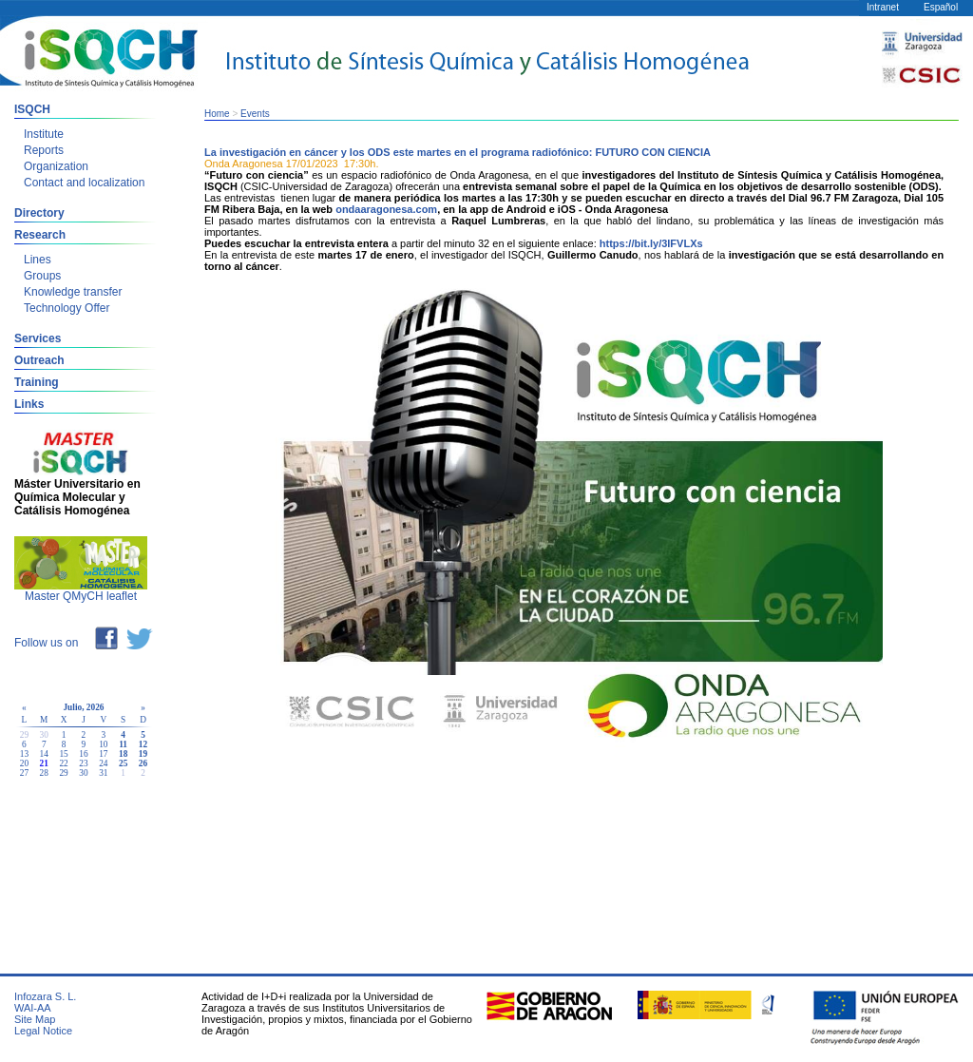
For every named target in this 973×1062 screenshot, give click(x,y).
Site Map (34, 1019)
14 (44, 754)
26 (143, 763)
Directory (39, 213)
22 (63, 763)
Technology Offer (67, 308)
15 (63, 754)
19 (143, 754)
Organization (56, 166)
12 (143, 744)
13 (24, 754)
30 (83, 773)
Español (941, 7)
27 (24, 773)
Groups (42, 275)
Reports (44, 150)
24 (103, 763)
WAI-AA (32, 1008)
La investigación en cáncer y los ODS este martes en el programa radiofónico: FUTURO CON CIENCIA (457, 152)
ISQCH (32, 109)
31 (103, 773)
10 (103, 744)
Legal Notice (43, 1030)
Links (29, 404)
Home (217, 113)
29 (63, 773)
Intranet (883, 7)
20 (24, 763)
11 (123, 744)
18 (123, 754)
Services (37, 338)
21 (44, 763)
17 (103, 754)
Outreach (39, 360)
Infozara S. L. (45, 996)
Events (255, 113)
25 (123, 763)
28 (44, 773)
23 (83, 763)
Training (36, 382)
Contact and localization (84, 182)
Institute (44, 134)
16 (83, 754)
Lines (37, 259)
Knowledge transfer (73, 292)
